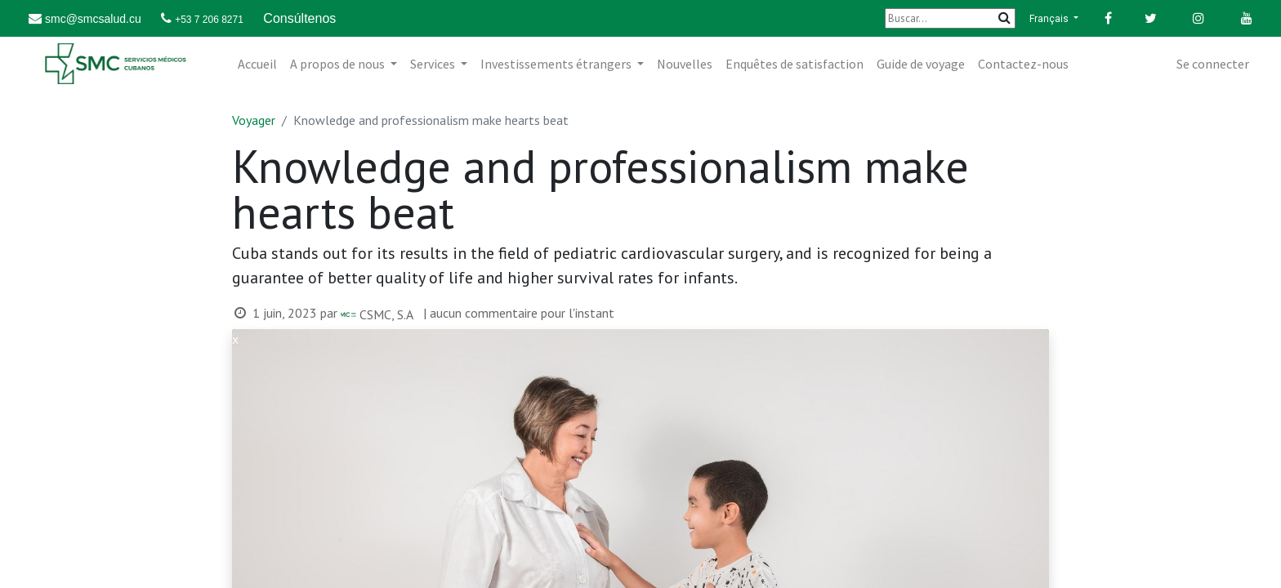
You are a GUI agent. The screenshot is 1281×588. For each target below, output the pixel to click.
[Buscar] (950, 18)
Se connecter (1212, 64)
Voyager (253, 120)
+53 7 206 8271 (209, 19)
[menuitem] (257, 63)
